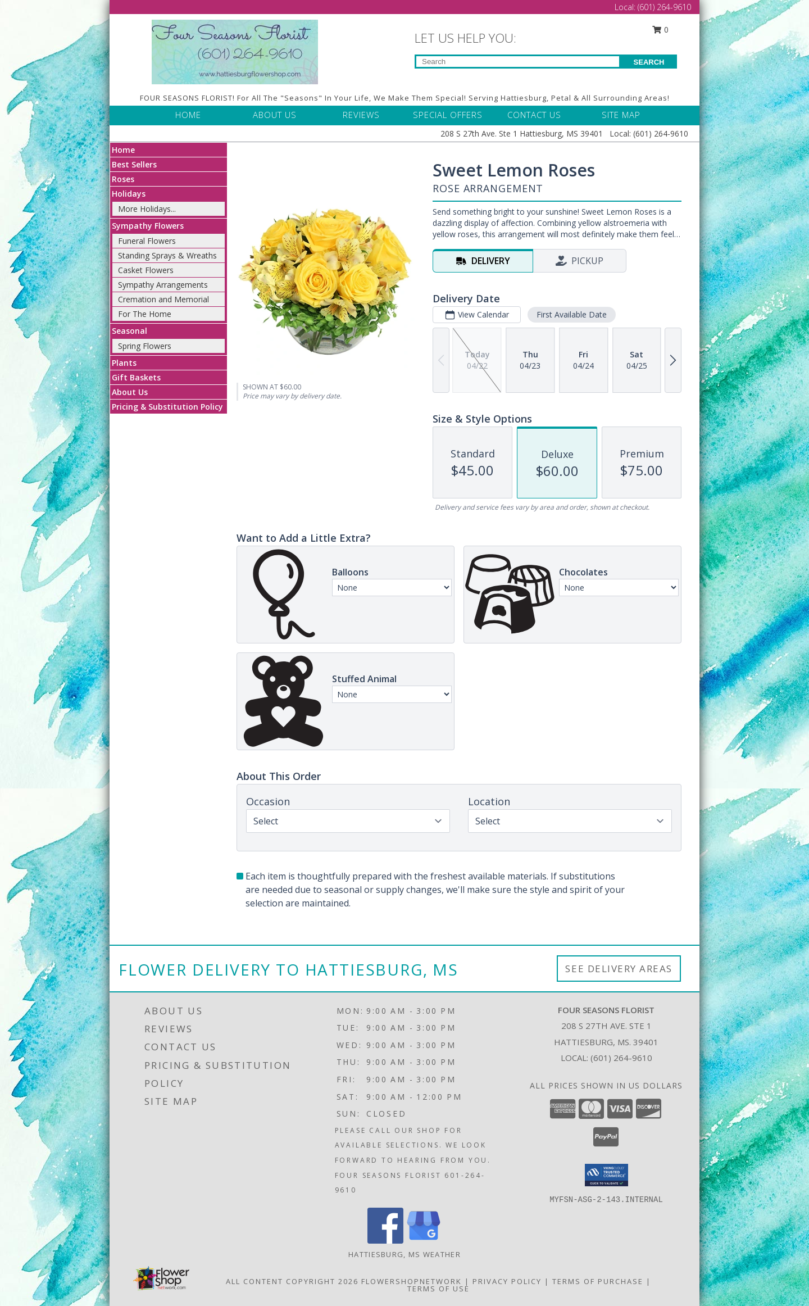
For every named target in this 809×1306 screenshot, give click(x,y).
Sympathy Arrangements (163, 284)
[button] (606, 1175)
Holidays (129, 193)
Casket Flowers (146, 270)
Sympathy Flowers (148, 225)
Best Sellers (134, 164)
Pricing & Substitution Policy (167, 406)
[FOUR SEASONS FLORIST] (235, 51)
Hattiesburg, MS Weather (404, 1254)
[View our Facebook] (385, 1240)
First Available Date (572, 314)
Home (123, 149)
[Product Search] (518, 62)
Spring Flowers (144, 346)
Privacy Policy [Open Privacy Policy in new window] (507, 1281)
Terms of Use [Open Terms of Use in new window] (438, 1289)
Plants (124, 362)
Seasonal (129, 330)
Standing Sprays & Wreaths (167, 255)
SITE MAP (621, 114)
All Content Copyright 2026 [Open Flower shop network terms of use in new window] (292, 1281)
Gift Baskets (136, 377)
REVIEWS (361, 114)
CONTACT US (534, 114)
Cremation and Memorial (163, 299)
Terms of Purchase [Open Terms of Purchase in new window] (597, 1281)
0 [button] (660, 29)
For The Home (144, 314)
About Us (130, 392)
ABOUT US (275, 114)
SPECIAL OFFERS (448, 114)
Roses (123, 179)
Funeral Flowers (147, 240)
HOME (188, 114)
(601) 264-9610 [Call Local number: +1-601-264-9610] (664, 7)
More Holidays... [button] (147, 208)
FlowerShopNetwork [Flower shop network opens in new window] (411, 1281)
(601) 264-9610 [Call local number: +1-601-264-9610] (621, 1057)
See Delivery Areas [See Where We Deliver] (618, 968)
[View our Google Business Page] (424, 1240)
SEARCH (649, 62)
